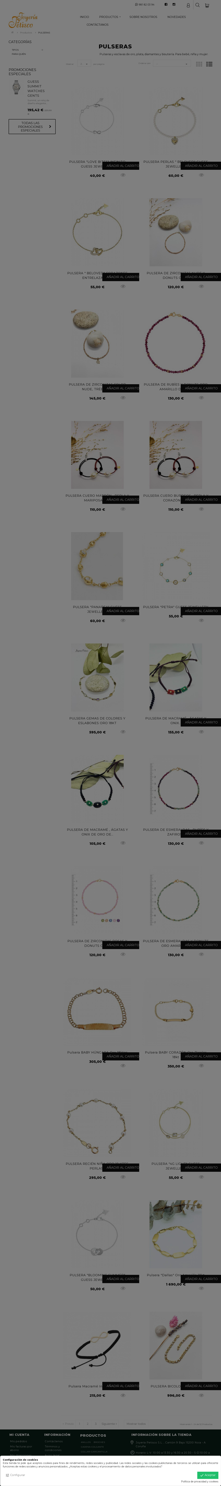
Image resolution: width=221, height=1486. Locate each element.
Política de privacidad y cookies (199, 1481)
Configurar (15, 1475)
